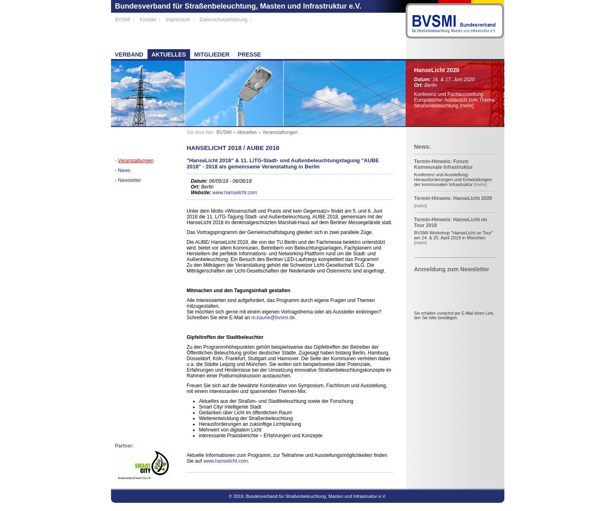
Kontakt (148, 20)
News (124, 170)
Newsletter (129, 180)
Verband (129, 54)
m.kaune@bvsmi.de (273, 317)
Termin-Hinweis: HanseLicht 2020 (453, 198)
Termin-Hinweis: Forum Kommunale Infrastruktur (443, 164)
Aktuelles (169, 54)
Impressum (178, 20)
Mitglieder (211, 54)
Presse (249, 54)
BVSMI (122, 20)
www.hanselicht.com (235, 192)
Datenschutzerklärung (223, 20)
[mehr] (467, 106)
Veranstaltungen (136, 161)
